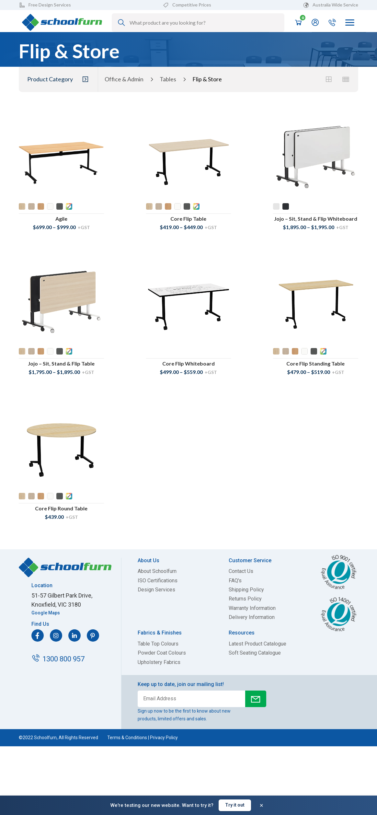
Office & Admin (124, 79)
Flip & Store (207, 79)
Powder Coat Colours (162, 653)
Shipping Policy (246, 590)
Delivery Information (252, 617)
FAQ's (235, 581)
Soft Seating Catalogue (255, 653)
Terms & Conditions (127, 737)
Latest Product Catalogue (257, 644)
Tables (168, 79)
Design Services (156, 590)
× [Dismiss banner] (261, 805)
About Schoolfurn (157, 571)
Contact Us (241, 571)
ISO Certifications (157, 581)
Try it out (235, 805)
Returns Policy (245, 599)
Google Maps (45, 612)
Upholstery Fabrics (159, 662)
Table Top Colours (158, 644)
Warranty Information (252, 608)
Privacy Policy (164, 737)
